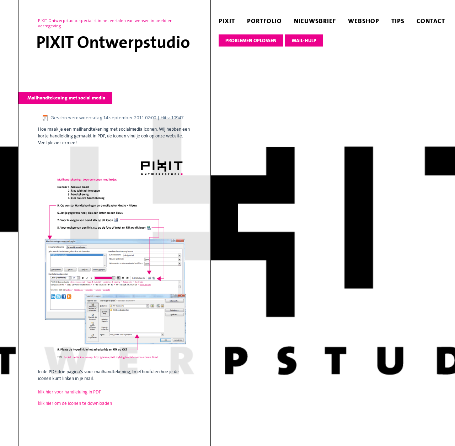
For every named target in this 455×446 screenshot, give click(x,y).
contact (431, 21)
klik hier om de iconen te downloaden (75, 403)
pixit (227, 21)
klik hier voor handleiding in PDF (69, 392)
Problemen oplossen (251, 40)
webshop (363, 21)
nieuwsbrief (315, 21)
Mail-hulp (304, 40)
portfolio (264, 21)
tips (398, 21)
